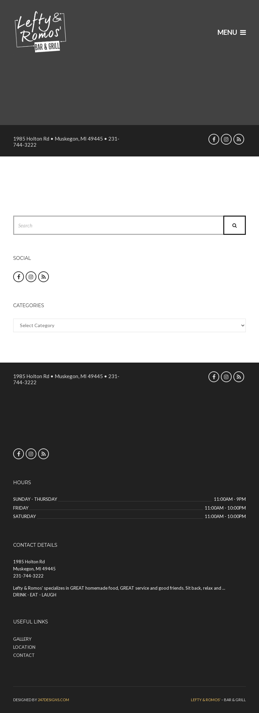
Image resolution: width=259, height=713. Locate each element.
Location (24, 647)
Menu (232, 32)
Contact (24, 655)
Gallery (22, 639)
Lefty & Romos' (206, 699)
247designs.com (53, 699)
